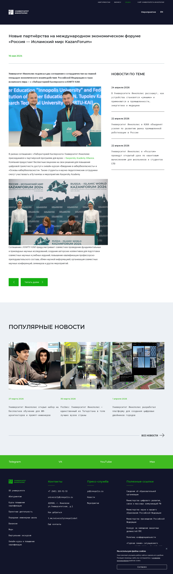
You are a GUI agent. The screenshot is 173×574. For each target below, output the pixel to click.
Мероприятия (148, 12)
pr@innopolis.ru (95, 488)
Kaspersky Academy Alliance (80, 158)
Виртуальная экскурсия (20, 532)
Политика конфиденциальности (141, 534)
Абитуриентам (104, 2)
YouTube (106, 458)
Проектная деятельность (20, 508)
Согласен (142, 567)
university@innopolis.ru (60, 494)
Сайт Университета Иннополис (151, 2)
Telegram (15, 458)
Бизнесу (117, 2)
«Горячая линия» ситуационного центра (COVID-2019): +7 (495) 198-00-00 (145, 543)
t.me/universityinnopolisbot (62, 515)
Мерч (11, 526)
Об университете (17, 487)
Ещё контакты (54, 521)
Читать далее (34, 282)
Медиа (128, 2)
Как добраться (55, 509)
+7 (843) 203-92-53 (57, 488)
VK (60, 458)
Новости (91, 494)
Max (152, 458)
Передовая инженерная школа (23, 514)
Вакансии (13, 520)
